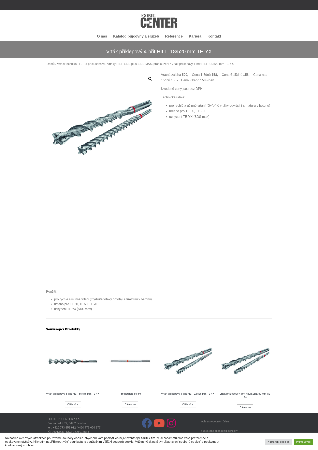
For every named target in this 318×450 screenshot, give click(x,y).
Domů (51, 64)
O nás (102, 36)
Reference (174, 36)
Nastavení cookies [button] (278, 441)
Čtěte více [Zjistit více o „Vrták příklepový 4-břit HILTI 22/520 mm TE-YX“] (187, 404)
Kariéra (195, 36)
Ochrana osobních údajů (215, 421)
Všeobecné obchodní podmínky (219, 431)
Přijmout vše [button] (303, 441)
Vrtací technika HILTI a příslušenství (81, 64)
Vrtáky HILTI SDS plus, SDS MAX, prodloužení (138, 64)
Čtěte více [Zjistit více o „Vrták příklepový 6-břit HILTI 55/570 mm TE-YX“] (72, 404)
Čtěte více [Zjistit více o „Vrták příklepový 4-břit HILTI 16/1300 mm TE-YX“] (245, 407)
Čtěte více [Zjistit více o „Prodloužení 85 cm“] (130, 404)
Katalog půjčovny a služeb (136, 36)
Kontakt (214, 36)
